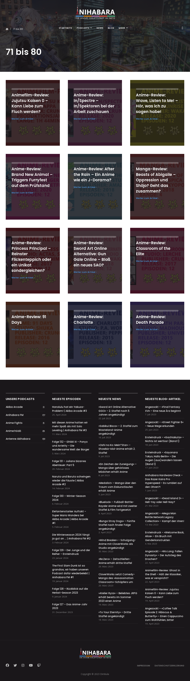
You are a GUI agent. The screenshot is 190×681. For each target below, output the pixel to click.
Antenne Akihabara (18, 439)
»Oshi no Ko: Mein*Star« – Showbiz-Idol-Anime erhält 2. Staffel (117, 448)
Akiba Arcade (14, 407)
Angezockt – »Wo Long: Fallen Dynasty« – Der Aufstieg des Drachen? (163, 555)
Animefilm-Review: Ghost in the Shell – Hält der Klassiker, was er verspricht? (163, 574)
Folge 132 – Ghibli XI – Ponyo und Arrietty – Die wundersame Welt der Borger (70, 445)
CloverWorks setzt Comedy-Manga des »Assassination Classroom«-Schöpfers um (117, 578)
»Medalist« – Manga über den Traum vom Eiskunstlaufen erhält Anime (117, 486)
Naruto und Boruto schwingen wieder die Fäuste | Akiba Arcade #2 (71, 480)
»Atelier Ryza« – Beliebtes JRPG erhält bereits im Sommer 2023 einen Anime (118, 597)
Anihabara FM (14, 415)
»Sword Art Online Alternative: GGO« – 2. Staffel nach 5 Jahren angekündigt (117, 410)
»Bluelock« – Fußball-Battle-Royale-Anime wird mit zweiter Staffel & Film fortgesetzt (118, 505)
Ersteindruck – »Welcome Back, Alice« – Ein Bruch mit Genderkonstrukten (164, 536)
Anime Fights (14, 423)
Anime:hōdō (13, 431)
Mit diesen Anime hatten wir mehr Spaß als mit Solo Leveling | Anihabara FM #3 (70, 426)
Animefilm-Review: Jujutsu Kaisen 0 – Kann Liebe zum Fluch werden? (162, 593)
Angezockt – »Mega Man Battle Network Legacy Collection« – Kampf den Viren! (164, 517)
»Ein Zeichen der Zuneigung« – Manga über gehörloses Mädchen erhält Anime (118, 468)
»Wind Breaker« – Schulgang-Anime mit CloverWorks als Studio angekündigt (117, 544)
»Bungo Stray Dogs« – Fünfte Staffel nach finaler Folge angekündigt (117, 525)
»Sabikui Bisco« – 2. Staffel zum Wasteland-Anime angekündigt (118, 429)
